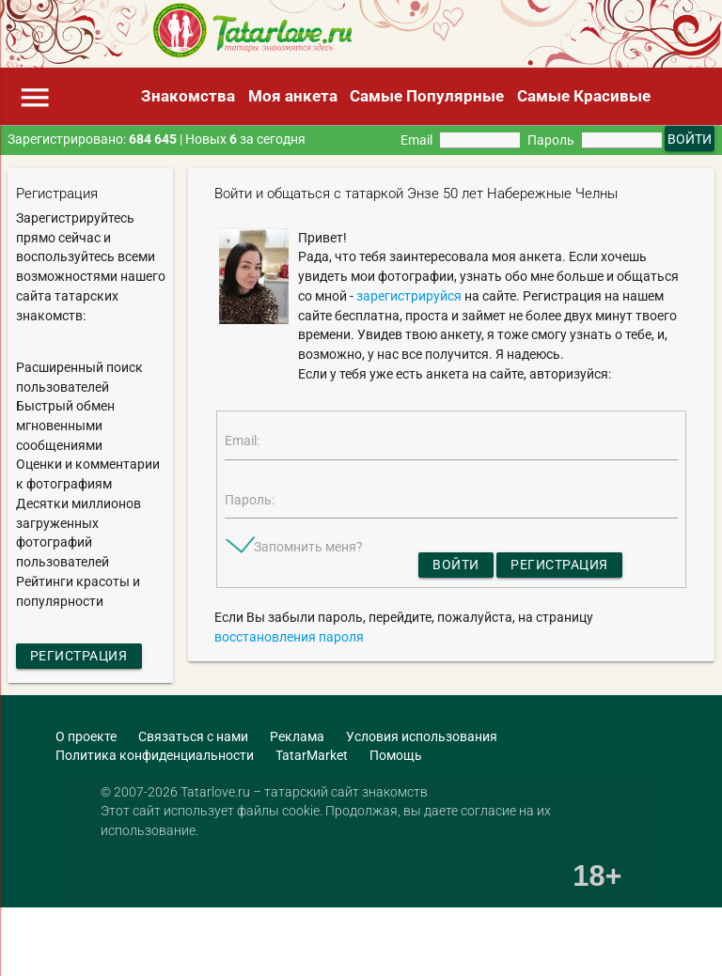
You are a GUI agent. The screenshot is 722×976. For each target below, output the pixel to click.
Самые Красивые (584, 95)
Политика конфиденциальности (154, 755)
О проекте (86, 736)
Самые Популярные (427, 95)
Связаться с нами (193, 736)
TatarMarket (311, 755)
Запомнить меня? (308, 546)
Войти (455, 564)
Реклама (297, 736)
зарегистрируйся (409, 295)
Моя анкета (292, 95)
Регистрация (79, 655)
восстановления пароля (289, 636)
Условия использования (421, 736)
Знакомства (188, 95)
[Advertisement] (220, 943)
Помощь (395, 755)
